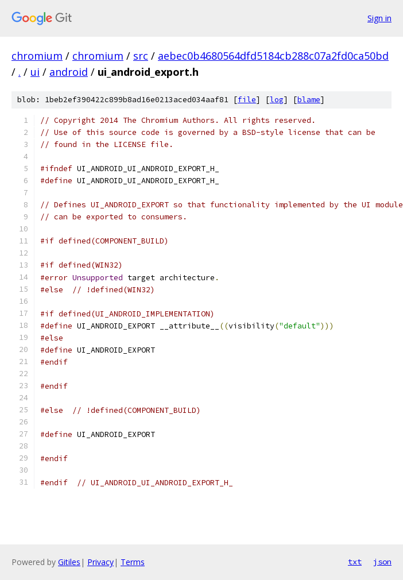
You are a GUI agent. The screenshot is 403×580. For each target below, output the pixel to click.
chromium (37, 56)
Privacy (100, 561)
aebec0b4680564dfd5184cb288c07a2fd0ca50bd (273, 56)
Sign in (379, 18)
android (68, 72)
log (277, 100)
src (140, 56)
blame (308, 100)
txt (355, 561)
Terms (133, 561)
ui (35, 72)
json (382, 561)
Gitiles (69, 561)
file (247, 100)
